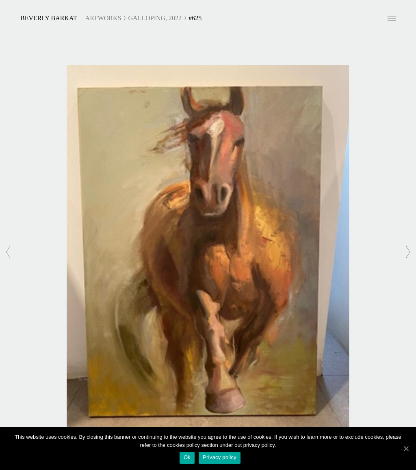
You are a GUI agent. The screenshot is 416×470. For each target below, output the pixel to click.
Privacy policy (219, 457)
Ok (187, 457)
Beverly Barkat (48, 18)
